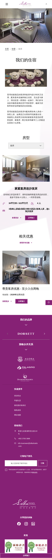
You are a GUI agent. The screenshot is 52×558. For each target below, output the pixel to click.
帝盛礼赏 (17, 400)
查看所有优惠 (24, 243)
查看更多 (15, 218)
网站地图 (17, 415)
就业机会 (17, 396)
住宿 (13, 49)
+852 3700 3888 (24, 439)
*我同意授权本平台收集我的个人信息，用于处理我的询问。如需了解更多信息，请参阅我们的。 (27, 471)
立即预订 (31, 218)
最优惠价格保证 (20, 405)
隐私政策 (17, 410)
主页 (7, 49)
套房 (20, 49)
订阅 (43, 463)
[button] (44, 334)
